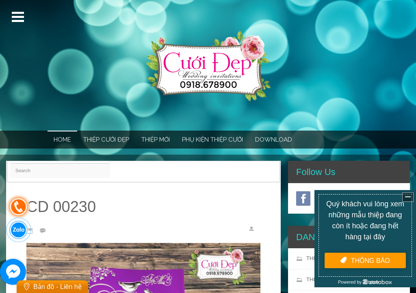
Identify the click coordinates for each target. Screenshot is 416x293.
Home (62, 139)
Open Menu (19, 17)
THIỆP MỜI (155, 139)
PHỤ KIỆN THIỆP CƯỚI (212, 139)
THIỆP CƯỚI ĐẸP (106, 139)
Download (273, 139)
